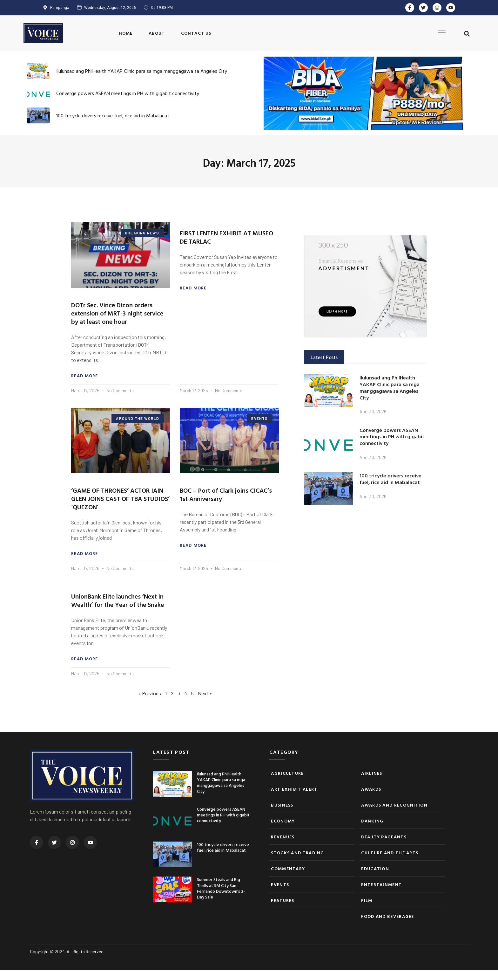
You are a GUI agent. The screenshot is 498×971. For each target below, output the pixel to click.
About (157, 33)
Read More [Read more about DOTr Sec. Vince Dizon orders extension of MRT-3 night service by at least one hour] (84, 376)
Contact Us (196, 33)
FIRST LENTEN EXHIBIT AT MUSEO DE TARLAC (226, 237)
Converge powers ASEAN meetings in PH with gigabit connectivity (127, 93)
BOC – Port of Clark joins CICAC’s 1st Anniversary (226, 494)
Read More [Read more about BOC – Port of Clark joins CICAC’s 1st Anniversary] (193, 546)
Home (126, 33)
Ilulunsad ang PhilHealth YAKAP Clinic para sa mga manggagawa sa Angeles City (141, 71)
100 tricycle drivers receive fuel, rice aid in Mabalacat (112, 115)
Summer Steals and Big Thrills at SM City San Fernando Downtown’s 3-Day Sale (221, 889)
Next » (205, 694)
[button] (466, 33)
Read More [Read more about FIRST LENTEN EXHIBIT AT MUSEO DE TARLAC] (193, 288)
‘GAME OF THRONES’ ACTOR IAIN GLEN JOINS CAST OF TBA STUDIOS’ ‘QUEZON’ (120, 499)
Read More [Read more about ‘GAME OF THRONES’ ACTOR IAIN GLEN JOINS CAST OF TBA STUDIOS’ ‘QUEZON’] (84, 554)
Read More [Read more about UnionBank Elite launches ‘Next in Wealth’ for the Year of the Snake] (84, 659)
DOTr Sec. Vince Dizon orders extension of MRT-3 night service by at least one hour (117, 313)
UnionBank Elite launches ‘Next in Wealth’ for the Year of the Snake (117, 601)
